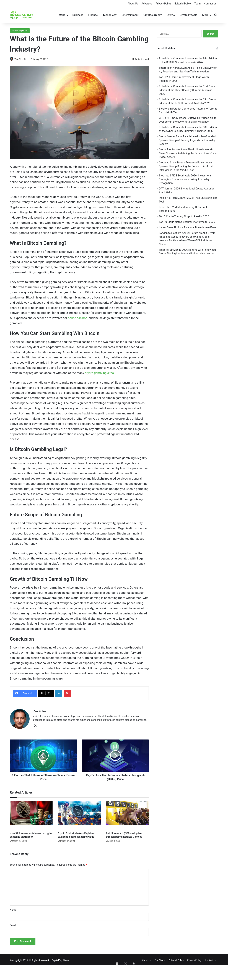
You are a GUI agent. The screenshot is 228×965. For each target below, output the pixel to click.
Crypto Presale (188, 15)
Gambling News (20, 30)
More (205, 15)
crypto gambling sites (99, 373)
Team (197, 3)
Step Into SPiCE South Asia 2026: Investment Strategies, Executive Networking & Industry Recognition (185, 179)
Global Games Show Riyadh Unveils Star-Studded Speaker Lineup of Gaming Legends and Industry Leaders (187, 140)
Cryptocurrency (152, 15)
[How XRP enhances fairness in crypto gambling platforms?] (31, 813)
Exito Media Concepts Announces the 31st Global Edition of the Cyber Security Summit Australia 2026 (187, 90)
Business (77, 15)
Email (13, 923)
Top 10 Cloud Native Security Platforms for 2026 (187, 222)
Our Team (160, 958)
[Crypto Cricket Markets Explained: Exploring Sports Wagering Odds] (79, 813)
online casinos (77, 318)
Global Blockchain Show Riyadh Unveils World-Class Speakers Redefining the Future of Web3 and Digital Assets (188, 153)
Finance (93, 15)
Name (13, 908)
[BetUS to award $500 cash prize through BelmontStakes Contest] (127, 813)
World (61, 15)
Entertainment (129, 15)
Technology (109, 15)
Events (171, 15)
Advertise (147, 3)
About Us (133, 3)
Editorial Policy (183, 3)
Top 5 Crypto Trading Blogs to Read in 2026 (184, 216)
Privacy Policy (163, 3)
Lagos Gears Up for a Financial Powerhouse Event (188, 227)
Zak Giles (20, 59)
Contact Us (210, 3)
